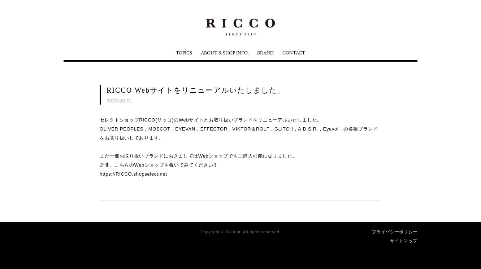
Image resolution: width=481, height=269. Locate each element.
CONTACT (293, 53)
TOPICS (184, 53)
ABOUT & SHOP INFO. (225, 53)
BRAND (265, 53)
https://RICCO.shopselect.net (133, 174)
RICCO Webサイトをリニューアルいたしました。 (196, 90)
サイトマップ (403, 240)
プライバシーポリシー (395, 231)
